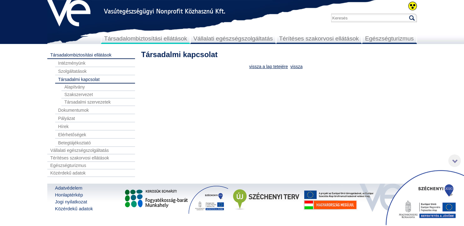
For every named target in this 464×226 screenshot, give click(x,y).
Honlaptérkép (69, 194)
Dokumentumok (73, 110)
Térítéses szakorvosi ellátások (319, 38)
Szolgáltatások (72, 71)
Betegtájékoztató (74, 142)
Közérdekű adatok (68, 172)
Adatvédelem (69, 188)
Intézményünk (72, 63)
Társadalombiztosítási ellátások (145, 38)
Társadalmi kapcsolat (79, 79)
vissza (296, 66)
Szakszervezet (79, 94)
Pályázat (66, 118)
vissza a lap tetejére (268, 66)
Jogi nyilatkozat (71, 201)
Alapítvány (75, 86)
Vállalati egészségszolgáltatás (233, 38)
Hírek (63, 126)
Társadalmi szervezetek (88, 102)
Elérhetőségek (72, 134)
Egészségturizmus (389, 38)
